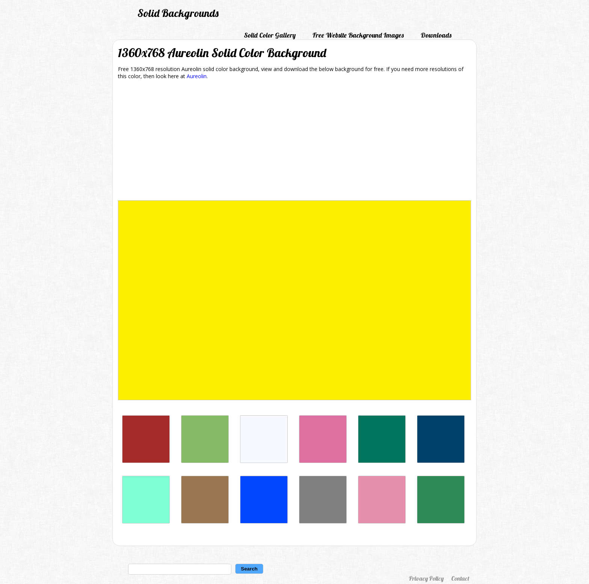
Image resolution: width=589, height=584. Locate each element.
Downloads (436, 35)
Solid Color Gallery (270, 35)
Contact (460, 578)
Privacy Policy (426, 578)
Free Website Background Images (358, 35)
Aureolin (197, 76)
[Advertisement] (294, 141)
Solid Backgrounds (178, 13)
